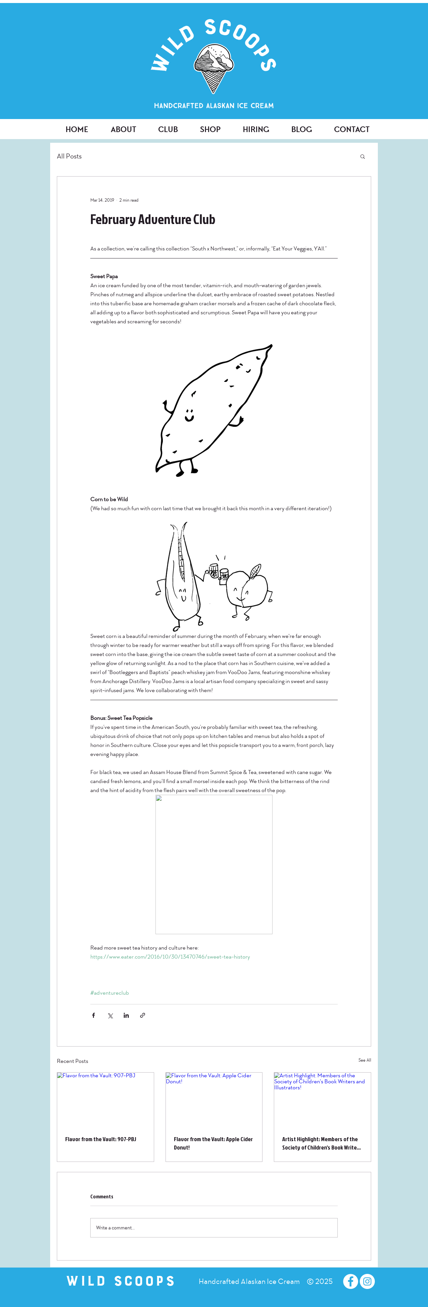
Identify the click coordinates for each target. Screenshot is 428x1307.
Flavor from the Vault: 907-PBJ (100, 1139)
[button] (362, 156)
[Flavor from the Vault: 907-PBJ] (105, 1100)
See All (364, 1060)
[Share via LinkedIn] (126, 1015)
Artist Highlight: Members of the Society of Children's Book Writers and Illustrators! (321, 1143)
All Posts (69, 156)
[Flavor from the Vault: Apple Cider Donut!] (214, 1100)
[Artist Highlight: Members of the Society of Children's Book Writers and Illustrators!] (322, 1100)
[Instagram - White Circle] (367, 1281)
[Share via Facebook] (93, 1015)
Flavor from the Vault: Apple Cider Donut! (213, 1143)
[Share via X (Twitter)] (110, 1015)
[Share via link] (142, 1015)
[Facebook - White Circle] (350, 1281)
